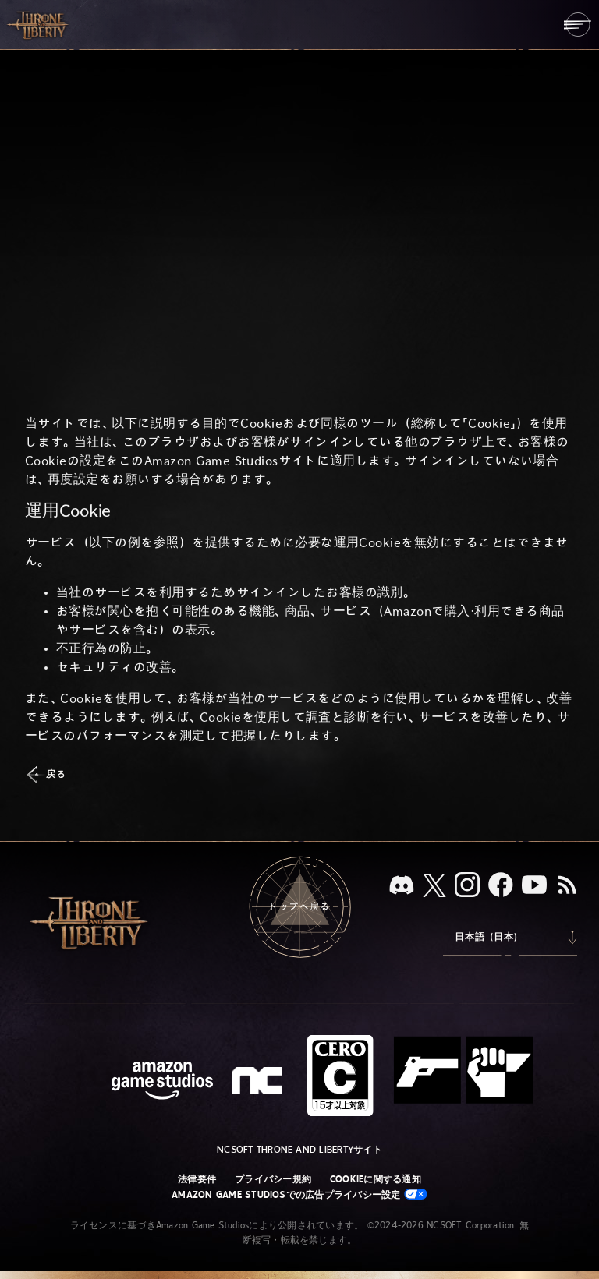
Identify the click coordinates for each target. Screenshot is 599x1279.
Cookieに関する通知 (375, 1179)
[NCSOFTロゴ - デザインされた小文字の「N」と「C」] (259, 1082)
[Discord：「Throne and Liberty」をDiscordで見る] (401, 886)
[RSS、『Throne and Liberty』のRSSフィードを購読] (567, 886)
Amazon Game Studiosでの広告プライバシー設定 (299, 1194)
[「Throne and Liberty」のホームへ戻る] (39, 24)
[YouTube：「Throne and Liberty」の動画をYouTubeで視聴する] (534, 886)
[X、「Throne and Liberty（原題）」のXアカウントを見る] (434, 886)
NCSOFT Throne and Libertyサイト (299, 1149)
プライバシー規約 (273, 1179)
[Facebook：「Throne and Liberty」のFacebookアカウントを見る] (500, 886)
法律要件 (197, 1179)
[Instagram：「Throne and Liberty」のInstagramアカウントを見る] (467, 886)
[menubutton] (577, 24)
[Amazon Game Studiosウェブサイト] (162, 1082)
